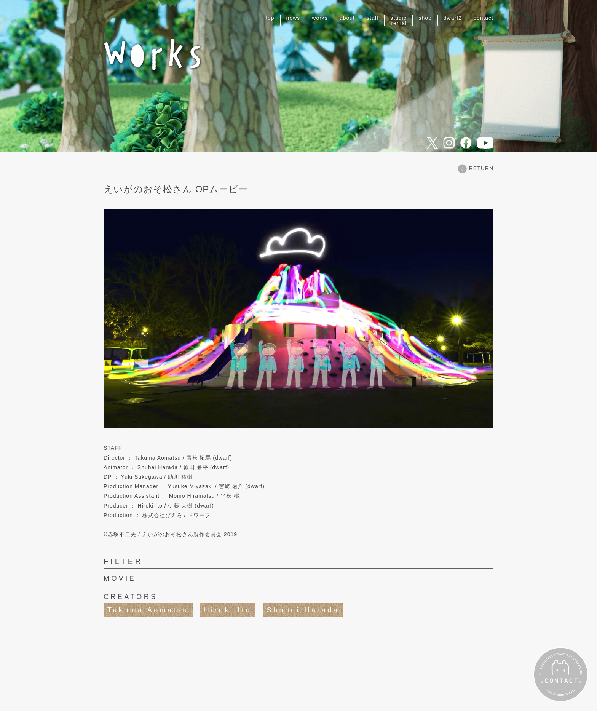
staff (372, 18)
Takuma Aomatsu (148, 610)
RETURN (475, 168)
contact (483, 18)
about (347, 18)
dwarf (453, 18)
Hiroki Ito (228, 610)
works (320, 18)
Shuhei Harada (303, 610)
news (293, 18)
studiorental (398, 20)
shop (424, 18)
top (270, 18)
